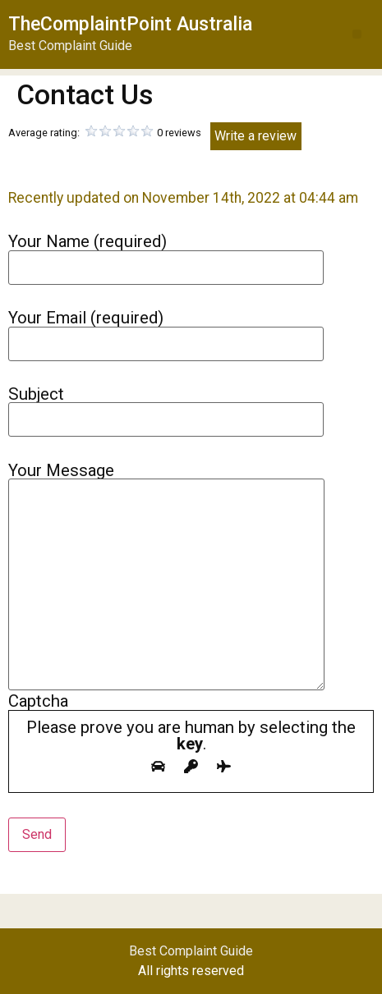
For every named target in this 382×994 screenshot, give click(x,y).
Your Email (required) (166, 330)
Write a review (255, 136)
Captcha (191, 742)
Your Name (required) (166, 254)
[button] (356, 34)
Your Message (166, 578)
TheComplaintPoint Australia (130, 24)
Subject (166, 407)
